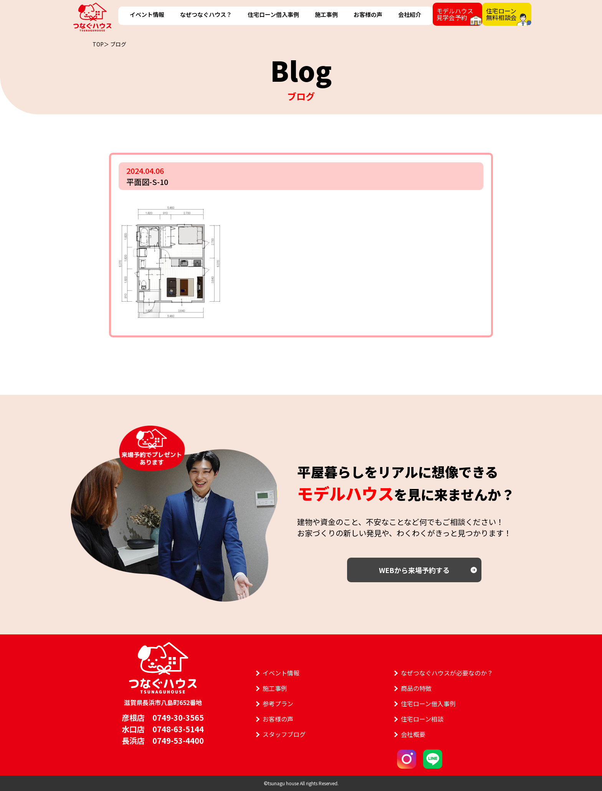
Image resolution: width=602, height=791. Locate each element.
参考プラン (278, 703)
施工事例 (325, 14)
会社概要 (413, 734)
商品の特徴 (416, 688)
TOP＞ (101, 44)
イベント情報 (147, 14)
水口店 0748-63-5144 (163, 729)
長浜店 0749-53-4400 (163, 740)
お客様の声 (367, 14)
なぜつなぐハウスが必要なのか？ (447, 672)
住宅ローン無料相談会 (500, 14)
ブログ (118, 44)
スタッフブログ (284, 734)
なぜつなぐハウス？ (206, 14)
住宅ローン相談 (422, 718)
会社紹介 (408, 14)
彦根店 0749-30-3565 (163, 717)
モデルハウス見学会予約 (453, 14)
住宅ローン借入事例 (273, 14)
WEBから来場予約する (414, 570)
